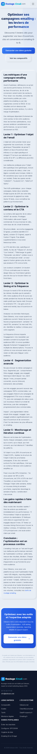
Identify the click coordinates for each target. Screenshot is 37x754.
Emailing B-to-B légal (9, 736)
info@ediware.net (7, 694)
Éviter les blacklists (8, 725)
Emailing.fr (24, 716)
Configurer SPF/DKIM (9, 728)
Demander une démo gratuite (18, 50)
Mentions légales (7, 716)
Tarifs (3, 713)
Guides (3, 709)
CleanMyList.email (26, 709)
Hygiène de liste (7, 732)
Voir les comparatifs (18, 58)
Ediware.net (24, 705)
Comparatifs (5, 705)
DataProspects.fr (26, 713)
